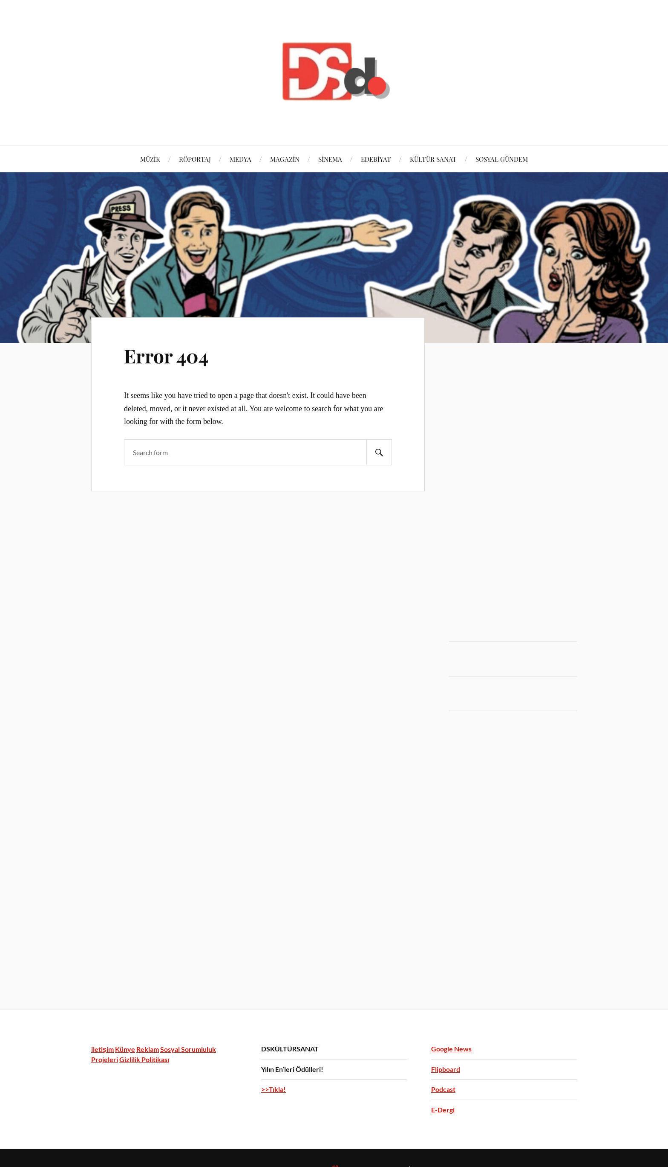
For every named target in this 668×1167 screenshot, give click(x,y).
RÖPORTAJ (195, 158)
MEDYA (240, 158)
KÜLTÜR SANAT (433, 158)
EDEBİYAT (376, 158)
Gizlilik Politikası (144, 1059)
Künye (125, 1049)
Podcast (443, 1089)
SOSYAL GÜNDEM (501, 158)
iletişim (102, 1049)
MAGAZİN (284, 158)
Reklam (147, 1049)
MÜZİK (150, 158)
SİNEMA (330, 158)
